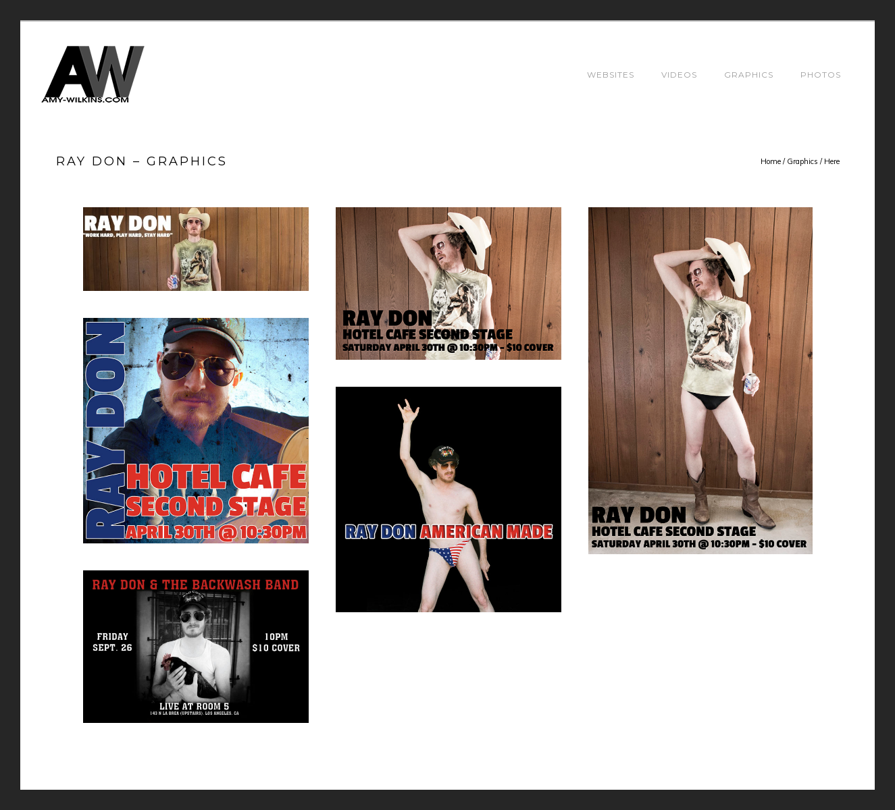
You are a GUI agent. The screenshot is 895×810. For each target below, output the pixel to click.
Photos (820, 75)
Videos (679, 75)
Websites (610, 75)
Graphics (748, 75)
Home (771, 161)
